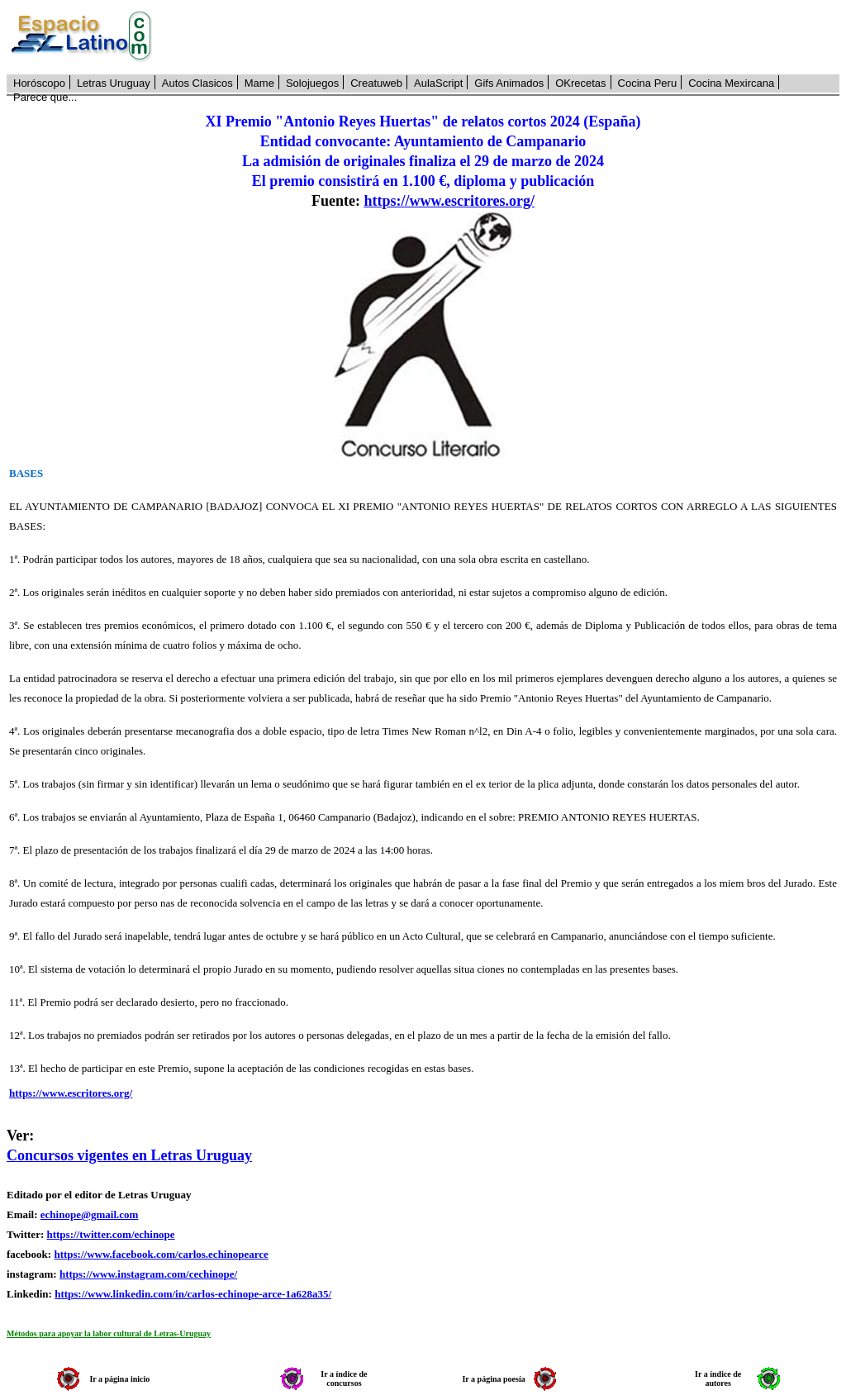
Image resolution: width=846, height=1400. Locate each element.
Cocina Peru (647, 83)
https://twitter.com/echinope (110, 1234)
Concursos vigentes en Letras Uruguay (129, 1155)
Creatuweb (376, 83)
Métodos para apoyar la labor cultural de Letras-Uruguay (109, 1333)
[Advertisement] (505, 37)
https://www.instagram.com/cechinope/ (148, 1274)
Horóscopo (39, 83)
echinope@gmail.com (89, 1214)
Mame (259, 83)
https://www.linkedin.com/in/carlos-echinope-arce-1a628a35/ (193, 1294)
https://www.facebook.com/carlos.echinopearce (161, 1254)
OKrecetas (580, 83)
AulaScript (438, 83)
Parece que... (45, 97)
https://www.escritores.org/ (449, 201)
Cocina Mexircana (731, 83)
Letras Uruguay (113, 83)
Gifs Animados (509, 83)
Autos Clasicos (197, 83)
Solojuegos (312, 83)
